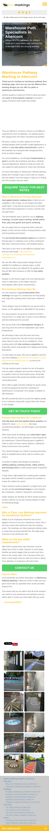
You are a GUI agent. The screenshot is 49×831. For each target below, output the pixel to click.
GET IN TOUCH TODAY (25, 411)
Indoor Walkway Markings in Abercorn (20, 823)
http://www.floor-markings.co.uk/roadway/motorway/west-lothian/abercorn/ (18, 255)
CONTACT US (24, 567)
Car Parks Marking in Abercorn (17, 807)
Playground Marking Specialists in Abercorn (23, 786)
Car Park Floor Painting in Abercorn (19, 812)
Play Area (7, 781)
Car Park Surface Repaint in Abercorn (20, 815)
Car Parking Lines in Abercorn (17, 810)
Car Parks (8, 805)
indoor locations (22, 424)
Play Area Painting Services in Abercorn (21, 784)
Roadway (7, 789)
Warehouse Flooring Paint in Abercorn (20, 820)
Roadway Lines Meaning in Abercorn (20, 797)
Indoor (6, 818)
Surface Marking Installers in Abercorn (19, 779)
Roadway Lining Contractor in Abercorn (21, 794)
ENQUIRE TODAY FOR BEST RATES (24, 189)
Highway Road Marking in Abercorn (19, 799)
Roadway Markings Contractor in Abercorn (22, 792)
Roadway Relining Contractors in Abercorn (22, 802)
